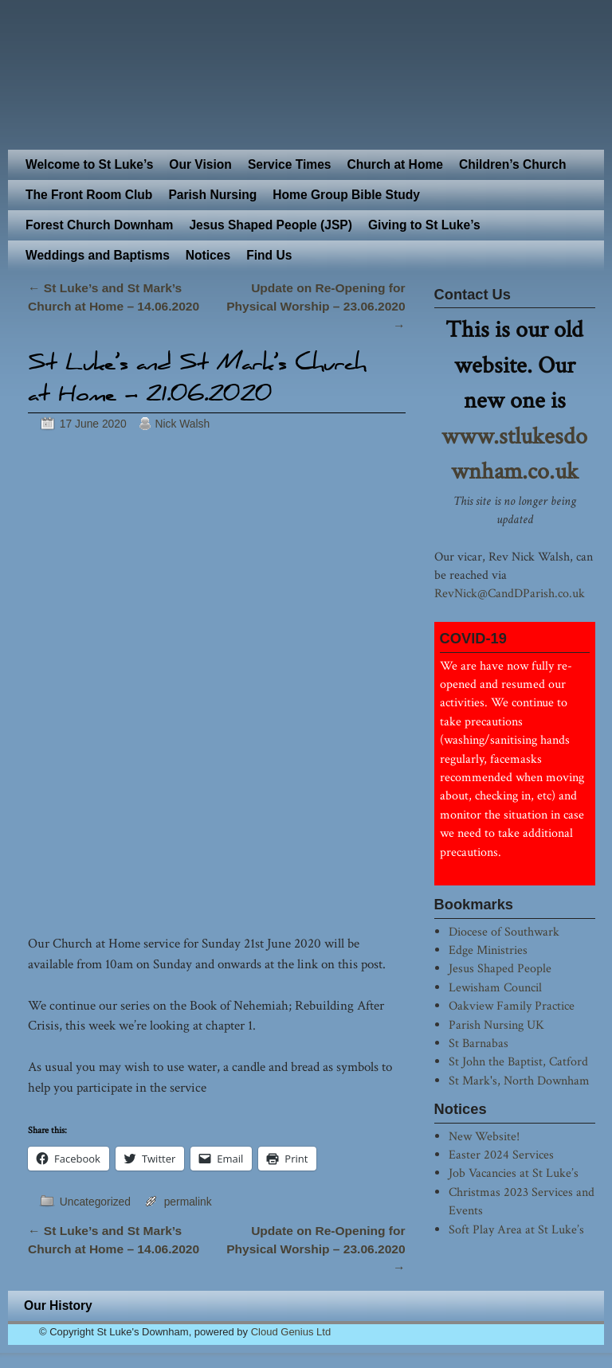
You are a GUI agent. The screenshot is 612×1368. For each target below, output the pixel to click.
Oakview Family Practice (512, 1006)
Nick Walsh (182, 423)
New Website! (484, 1136)
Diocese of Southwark (504, 932)
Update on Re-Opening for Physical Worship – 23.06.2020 (315, 306)
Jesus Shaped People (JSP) (270, 225)
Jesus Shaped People (500, 968)
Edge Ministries (488, 950)
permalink (188, 1201)
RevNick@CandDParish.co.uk (509, 593)
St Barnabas (478, 1043)
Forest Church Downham (99, 225)
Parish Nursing (212, 194)
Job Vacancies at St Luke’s (514, 1173)
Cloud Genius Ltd (291, 1332)
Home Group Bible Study (346, 194)
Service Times (290, 164)
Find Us (269, 255)
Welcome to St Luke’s (89, 164)
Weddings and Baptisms (98, 255)
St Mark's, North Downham (519, 1081)
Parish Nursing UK (496, 1025)
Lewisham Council (495, 987)
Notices (208, 255)
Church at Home (395, 164)
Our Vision (200, 164)
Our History (58, 1305)
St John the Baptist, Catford (518, 1061)
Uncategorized (95, 1201)
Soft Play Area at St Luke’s (516, 1229)
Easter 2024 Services (501, 1155)
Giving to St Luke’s (424, 225)
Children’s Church (513, 164)
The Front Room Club (89, 194)
